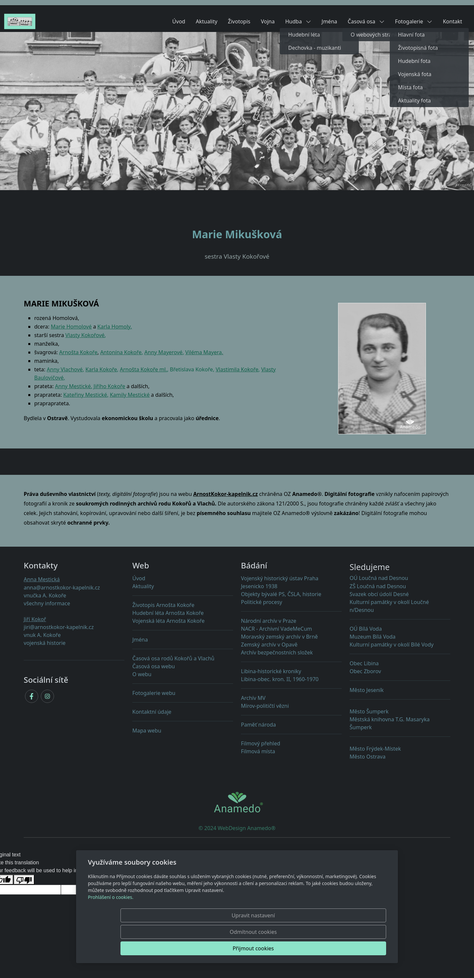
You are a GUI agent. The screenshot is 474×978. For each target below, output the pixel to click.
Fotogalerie (413, 21)
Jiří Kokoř (35, 619)
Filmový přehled (260, 743)
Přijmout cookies (354, 948)
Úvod (178, 21)
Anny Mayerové (164, 352)
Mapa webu (146, 730)
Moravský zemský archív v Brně (279, 636)
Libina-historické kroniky (271, 671)
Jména (329, 21)
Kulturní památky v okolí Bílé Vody (392, 644)
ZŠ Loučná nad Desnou (378, 586)
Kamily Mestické (130, 394)
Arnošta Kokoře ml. (143, 369)
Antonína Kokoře (121, 352)
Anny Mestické (73, 386)
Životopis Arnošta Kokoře (163, 605)
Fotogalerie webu (153, 693)
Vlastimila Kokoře (237, 369)
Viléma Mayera (203, 352)
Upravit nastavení (222, 948)
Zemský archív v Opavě (269, 644)
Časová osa (366, 21)
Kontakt (452, 21)
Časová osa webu (153, 666)
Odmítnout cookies (288, 948)
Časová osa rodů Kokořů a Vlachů (173, 658)
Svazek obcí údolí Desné (379, 594)
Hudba (298, 21)
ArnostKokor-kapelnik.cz (225, 494)
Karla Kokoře (101, 369)
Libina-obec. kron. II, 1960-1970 (291, 682)
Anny (54, 369)
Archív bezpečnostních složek (277, 652)
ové (59, 377)
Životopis (239, 21)
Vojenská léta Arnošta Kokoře (168, 620)
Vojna (268, 21)
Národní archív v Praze (268, 620)
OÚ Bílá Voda (366, 628)
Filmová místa (258, 751)
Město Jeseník (366, 690)
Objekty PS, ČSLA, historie (281, 594)
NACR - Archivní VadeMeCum (276, 628)
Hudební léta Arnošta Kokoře (168, 613)
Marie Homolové (71, 326)
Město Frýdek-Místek (375, 748)
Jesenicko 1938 (259, 586)
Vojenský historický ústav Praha (279, 578)
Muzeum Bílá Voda (373, 636)
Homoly (121, 326)
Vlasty (85, 335)
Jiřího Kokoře (109, 386)
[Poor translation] (24, 880)
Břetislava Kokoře (191, 369)
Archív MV (253, 698)
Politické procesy (261, 602)
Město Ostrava (367, 756)
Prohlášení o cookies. (110, 930)
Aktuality (207, 21)
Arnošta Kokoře (78, 352)
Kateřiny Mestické (85, 394)
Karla (103, 326)
